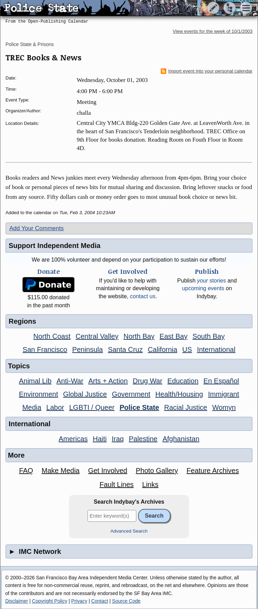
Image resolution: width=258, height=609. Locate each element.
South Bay (208, 336)
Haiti (100, 439)
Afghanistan (180, 439)
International (216, 349)
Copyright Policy (49, 601)
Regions (22, 321)
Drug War (147, 381)
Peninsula (87, 349)
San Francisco (45, 349)
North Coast (52, 336)
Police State (139, 407)
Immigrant (223, 394)
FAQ (26, 470)
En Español (221, 381)
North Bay (138, 336)
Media (31, 407)
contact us (142, 296)
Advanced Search (129, 531)
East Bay (174, 336)
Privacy (79, 601)
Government (131, 394)
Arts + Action (108, 381)
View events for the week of (213, 31)
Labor (55, 407)
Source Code (126, 601)
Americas (73, 439)
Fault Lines (116, 484)
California (162, 349)
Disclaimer (16, 601)
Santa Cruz (125, 349)
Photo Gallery (157, 470)
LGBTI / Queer (91, 407)
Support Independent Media (54, 245)
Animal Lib (35, 381)
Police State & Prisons (30, 44)
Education (182, 381)
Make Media (60, 470)
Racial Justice (185, 407)
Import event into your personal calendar (207, 71)
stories (211, 281)
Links (150, 484)
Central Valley (97, 336)
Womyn (224, 407)
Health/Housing (179, 394)
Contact (99, 601)
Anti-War (69, 381)
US (187, 349)
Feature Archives (213, 470)
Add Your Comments (36, 228)
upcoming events (203, 288)
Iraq (117, 439)
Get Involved (107, 470)
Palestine (143, 439)
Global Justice (85, 394)
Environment (38, 394)
